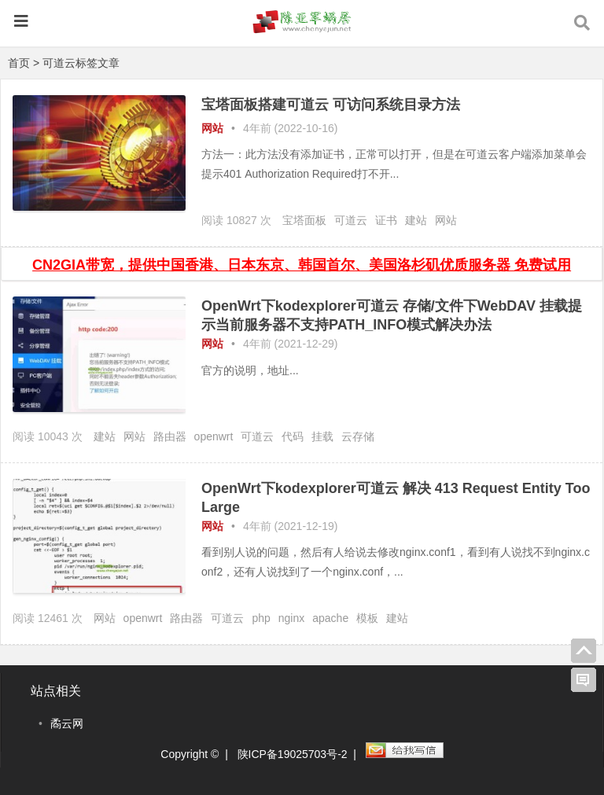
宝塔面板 (304, 220)
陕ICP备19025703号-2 (293, 754)
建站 (416, 220)
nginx (291, 618)
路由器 (169, 436)
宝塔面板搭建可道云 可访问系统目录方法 (330, 104)
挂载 (322, 436)
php (261, 618)
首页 (19, 63)
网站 (212, 128)
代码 (293, 436)
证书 (386, 220)
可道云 (350, 220)
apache (330, 618)
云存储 (357, 436)
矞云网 (66, 723)
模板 (367, 618)
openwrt (214, 436)
